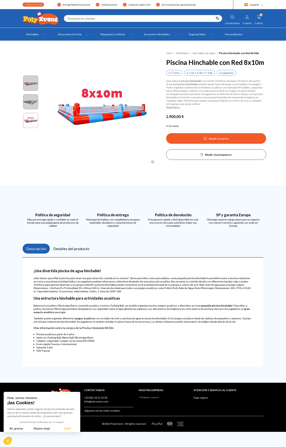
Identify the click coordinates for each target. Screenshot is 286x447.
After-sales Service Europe (209, 405)
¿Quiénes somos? (149, 397)
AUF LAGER (200, 424)
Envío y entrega (202, 401)
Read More (172, 107)
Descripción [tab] (36, 248)
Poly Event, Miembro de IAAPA (211, 409)
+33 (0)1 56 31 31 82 (33, 4)
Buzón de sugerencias (206, 416)
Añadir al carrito (216, 139)
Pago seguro (201, 397)
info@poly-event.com (96, 401)
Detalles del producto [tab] (71, 248)
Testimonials (146, 409)
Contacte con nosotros (152, 412)
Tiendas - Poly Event (150, 416)
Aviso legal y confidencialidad (155, 401)
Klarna (197, 420)
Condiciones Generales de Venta (157, 405)
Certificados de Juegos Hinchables (213, 412)
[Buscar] (143, 18)
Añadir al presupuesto (218, 154)
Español (251, 5)
